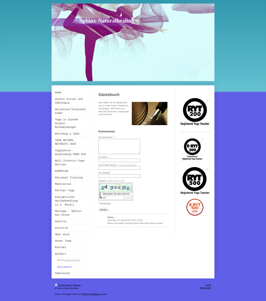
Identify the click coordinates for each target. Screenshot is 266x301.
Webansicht (205, 288)
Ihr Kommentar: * (106, 137)
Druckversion (63, 285)
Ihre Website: (104, 173)
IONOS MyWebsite (91, 294)
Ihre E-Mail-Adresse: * (117, 165)
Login (208, 285)
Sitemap (77, 285)
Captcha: (111, 181)
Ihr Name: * (103, 157)
